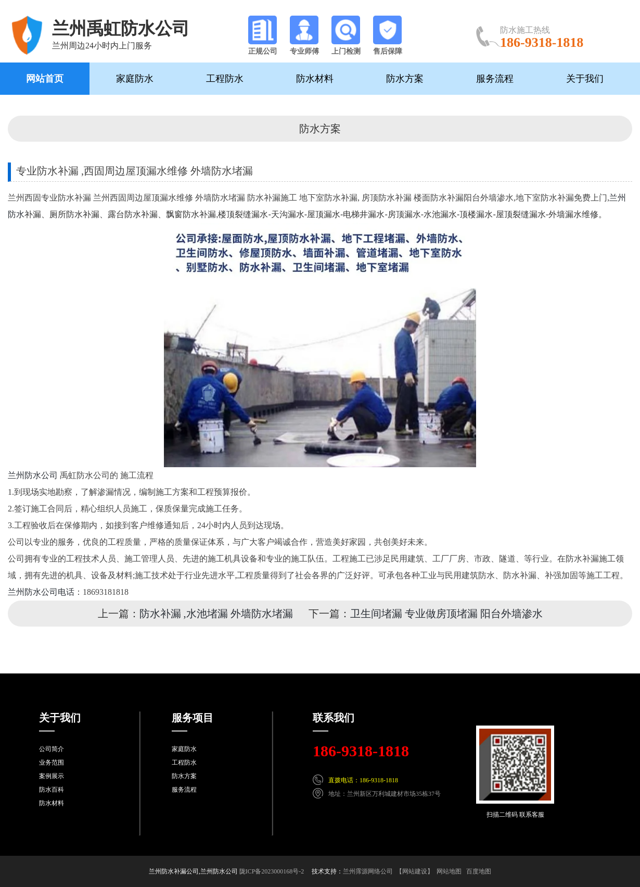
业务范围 (51, 762)
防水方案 (405, 78)
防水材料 (315, 78)
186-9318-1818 (361, 750)
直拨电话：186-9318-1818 (363, 780)
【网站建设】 (414, 871)
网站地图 (449, 871)
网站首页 (44, 78)
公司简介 (51, 749)
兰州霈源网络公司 (368, 871)
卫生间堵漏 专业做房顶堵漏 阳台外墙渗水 (446, 613)
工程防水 (225, 78)
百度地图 (478, 871)
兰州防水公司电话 (41, 592)
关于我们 (585, 78)
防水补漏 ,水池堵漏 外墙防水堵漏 (216, 613)
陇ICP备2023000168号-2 (271, 871)
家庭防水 (134, 78)
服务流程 (495, 78)
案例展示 (51, 776)
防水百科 (51, 789)
